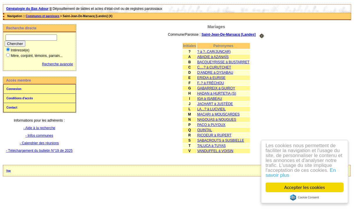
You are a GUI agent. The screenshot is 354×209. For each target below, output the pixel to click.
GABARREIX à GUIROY (216, 88)
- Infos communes (39, 136)
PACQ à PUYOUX (211, 125)
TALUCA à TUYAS (211, 146)
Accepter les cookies (304, 187)
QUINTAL (204, 130)
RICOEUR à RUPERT (214, 135)
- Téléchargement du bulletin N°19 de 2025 (39, 151)
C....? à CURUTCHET (214, 67)
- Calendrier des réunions (39, 143)
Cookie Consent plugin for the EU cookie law (304, 197)
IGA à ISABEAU (209, 99)
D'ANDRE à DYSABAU (215, 73)
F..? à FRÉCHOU (210, 83)
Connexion (14, 89)
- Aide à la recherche (39, 128)
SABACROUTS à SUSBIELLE (220, 140)
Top (8, 170)
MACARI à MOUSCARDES (218, 114)
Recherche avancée (57, 64)
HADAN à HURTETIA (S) (216, 93)
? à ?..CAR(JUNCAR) (214, 52)
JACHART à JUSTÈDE (215, 104)
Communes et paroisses (42, 16)
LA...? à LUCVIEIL (211, 109)
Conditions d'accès (19, 98)
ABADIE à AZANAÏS (213, 57)
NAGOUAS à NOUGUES (216, 120)
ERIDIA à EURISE (211, 78)
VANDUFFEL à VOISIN (215, 151)
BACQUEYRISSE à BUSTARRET (223, 62)
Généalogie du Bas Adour (27, 9)
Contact (11, 107)
